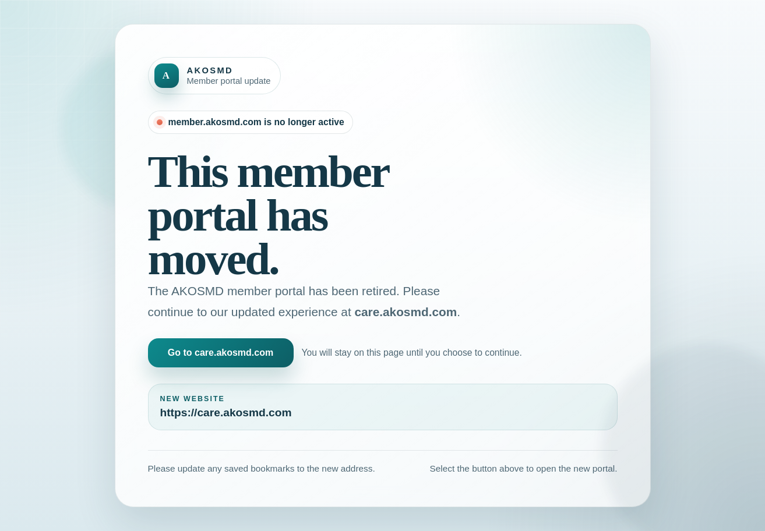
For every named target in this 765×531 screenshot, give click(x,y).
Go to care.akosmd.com (220, 352)
